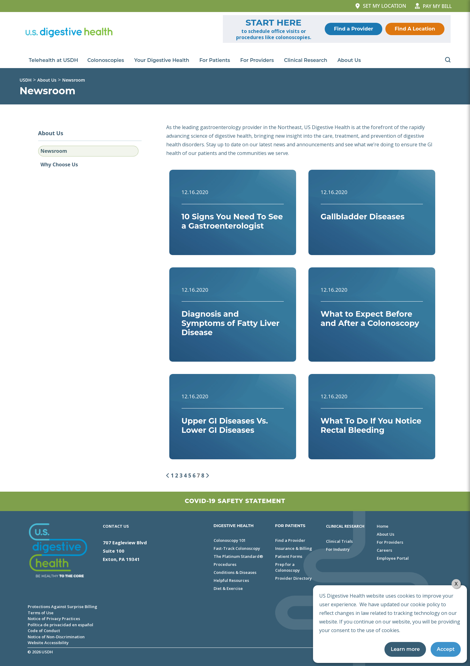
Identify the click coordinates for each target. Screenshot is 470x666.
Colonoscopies (106, 60)
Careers (384, 550)
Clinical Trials (339, 541)
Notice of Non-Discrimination (56, 637)
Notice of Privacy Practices (54, 618)
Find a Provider (353, 29)
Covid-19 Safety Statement (235, 501)
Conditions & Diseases (235, 572)
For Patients (215, 60)
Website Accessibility (48, 642)
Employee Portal (393, 558)
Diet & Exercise (228, 588)
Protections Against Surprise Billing (62, 606)
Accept (446, 649)
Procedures (225, 564)
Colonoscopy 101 (230, 540)
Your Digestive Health (162, 60)
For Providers (257, 60)
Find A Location (415, 29)
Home (382, 526)
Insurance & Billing (293, 548)
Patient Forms (288, 556)
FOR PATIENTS (290, 525)
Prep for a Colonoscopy (287, 567)
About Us (349, 60)
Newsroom (54, 151)
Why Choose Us (59, 164)
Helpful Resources (231, 580)
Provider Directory (293, 578)
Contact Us (116, 526)
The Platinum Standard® (238, 556)
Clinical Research (306, 60)
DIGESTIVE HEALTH (234, 525)
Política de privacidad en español (60, 624)
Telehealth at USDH (53, 60)
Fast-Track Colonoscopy (237, 548)
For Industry (338, 549)
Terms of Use (41, 612)
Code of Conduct (44, 630)
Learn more (405, 649)
